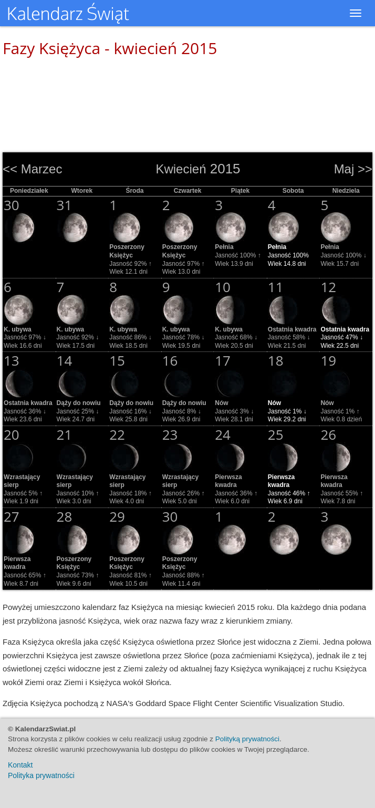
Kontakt (20, 765)
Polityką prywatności (247, 739)
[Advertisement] (187, 100)
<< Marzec (32, 169)
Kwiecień (180, 169)
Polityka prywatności (41, 775)
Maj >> (353, 169)
